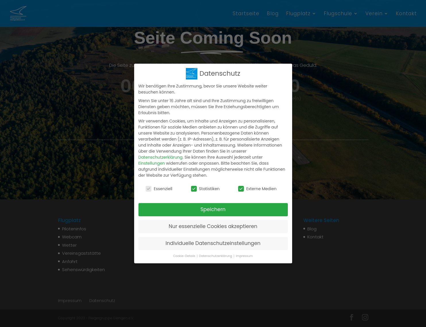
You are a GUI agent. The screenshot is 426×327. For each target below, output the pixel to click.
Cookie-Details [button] (184, 256)
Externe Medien (257, 189)
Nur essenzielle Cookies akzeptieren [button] (213, 226)
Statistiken (205, 189)
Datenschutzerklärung (160, 157)
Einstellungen (151, 163)
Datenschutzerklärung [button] (216, 256)
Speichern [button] (213, 209)
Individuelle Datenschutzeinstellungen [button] (213, 243)
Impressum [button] (244, 256)
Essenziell (159, 189)
